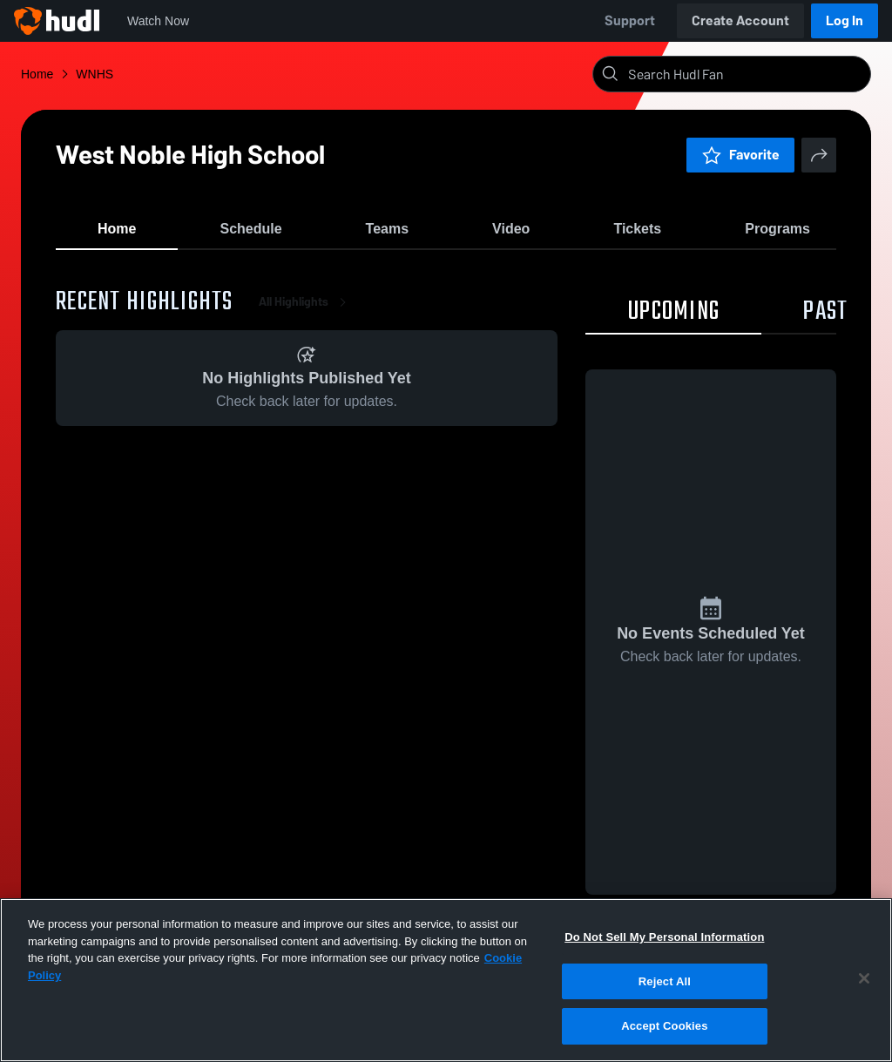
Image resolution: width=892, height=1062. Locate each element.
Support (630, 20)
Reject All (665, 981)
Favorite (740, 154)
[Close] (864, 978)
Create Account (740, 20)
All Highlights (306, 313)
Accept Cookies (664, 1025)
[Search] (745, 74)
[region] (446, 980)
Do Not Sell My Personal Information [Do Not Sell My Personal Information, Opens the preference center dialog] (664, 937)
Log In (844, 20)
